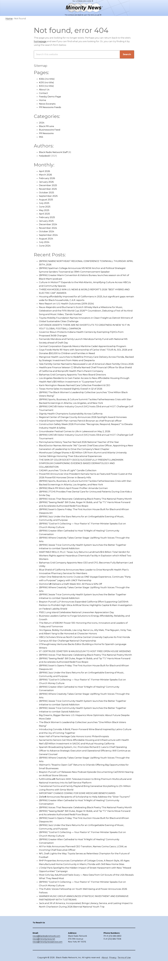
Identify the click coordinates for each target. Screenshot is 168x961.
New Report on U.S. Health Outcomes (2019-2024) (66, 303)
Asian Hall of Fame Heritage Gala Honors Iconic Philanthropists (74, 736)
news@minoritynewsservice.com (47, 942)
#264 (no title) (47, 79)
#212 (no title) (46, 86)
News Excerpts (47, 103)
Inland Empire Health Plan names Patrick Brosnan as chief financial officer (80, 420)
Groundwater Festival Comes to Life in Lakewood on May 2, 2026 (74, 431)
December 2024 (48, 224)
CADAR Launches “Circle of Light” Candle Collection (67, 470)
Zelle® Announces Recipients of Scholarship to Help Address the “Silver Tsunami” (84, 796)
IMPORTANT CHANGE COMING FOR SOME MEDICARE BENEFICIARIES (77, 793)
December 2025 (48, 185)
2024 (41, 122)
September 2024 (48, 235)
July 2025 (44, 203)
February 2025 (47, 217)
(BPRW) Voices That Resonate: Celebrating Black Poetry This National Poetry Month (85, 499)
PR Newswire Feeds (50, 107)
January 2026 (46, 182)
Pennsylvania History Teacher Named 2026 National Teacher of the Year (79, 442)
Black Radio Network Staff (53, 152)
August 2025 (46, 199)
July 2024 (44, 242)
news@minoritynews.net (44, 939)
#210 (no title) (46, 82)
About (105, 957)
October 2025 (46, 192)
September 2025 (48, 196)
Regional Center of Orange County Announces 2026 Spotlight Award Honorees (83, 417)
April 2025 (44, 213)
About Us (44, 89)
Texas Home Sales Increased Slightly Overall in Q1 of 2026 (70, 388)
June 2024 (45, 245)
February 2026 (47, 178)
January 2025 (46, 221)
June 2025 (44, 206)
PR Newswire (46, 133)
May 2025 (44, 210)
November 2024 (48, 228)
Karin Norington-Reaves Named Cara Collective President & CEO (74, 385)
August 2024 (46, 238)
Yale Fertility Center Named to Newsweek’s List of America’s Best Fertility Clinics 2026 (86, 364)
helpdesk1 (44, 155)
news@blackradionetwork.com (46, 936)
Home (42, 100)
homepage (40, 41)
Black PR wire (46, 126)
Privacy (113, 957)
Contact (43, 93)
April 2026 (44, 171)
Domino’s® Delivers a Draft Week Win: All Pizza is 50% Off (70, 584)
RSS (41, 137)
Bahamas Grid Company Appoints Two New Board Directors (72, 374)
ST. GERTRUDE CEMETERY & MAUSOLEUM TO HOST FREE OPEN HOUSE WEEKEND (85, 651)
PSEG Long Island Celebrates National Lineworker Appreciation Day (76, 612)
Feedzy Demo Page (50, 96)
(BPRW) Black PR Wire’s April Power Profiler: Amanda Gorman (73, 488)
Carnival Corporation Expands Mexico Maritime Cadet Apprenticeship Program (82, 346)
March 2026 (45, 174)
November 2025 (48, 189)
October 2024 (46, 231)
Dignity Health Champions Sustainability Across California (71, 413)
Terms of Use (124, 957)
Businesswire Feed (49, 129)
